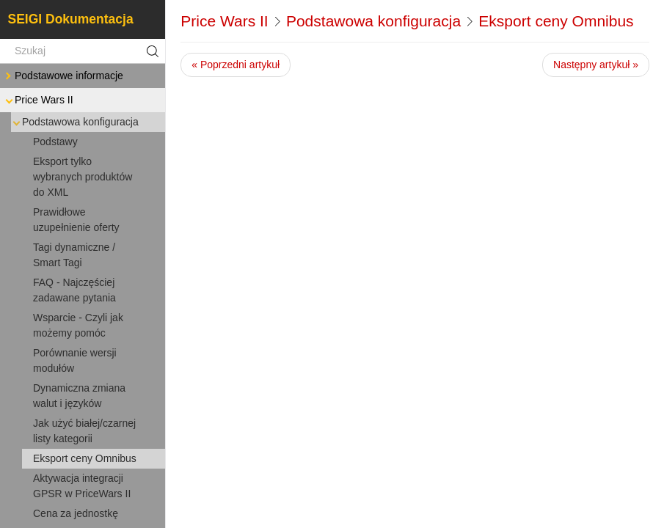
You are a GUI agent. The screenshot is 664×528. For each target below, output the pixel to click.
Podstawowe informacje (63, 76)
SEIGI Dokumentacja (71, 19)
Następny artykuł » (595, 64)
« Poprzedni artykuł (235, 64)
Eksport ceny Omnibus (84, 458)
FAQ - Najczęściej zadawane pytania (74, 290)
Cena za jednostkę (75, 513)
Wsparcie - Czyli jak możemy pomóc (78, 325)
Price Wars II (38, 100)
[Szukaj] (82, 51)
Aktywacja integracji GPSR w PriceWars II (82, 485)
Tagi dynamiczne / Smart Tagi (74, 254)
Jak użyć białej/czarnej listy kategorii (84, 430)
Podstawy (55, 141)
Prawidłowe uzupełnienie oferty (76, 219)
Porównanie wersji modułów (75, 360)
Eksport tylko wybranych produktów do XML (82, 176)
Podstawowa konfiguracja (74, 122)
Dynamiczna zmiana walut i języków (79, 395)
